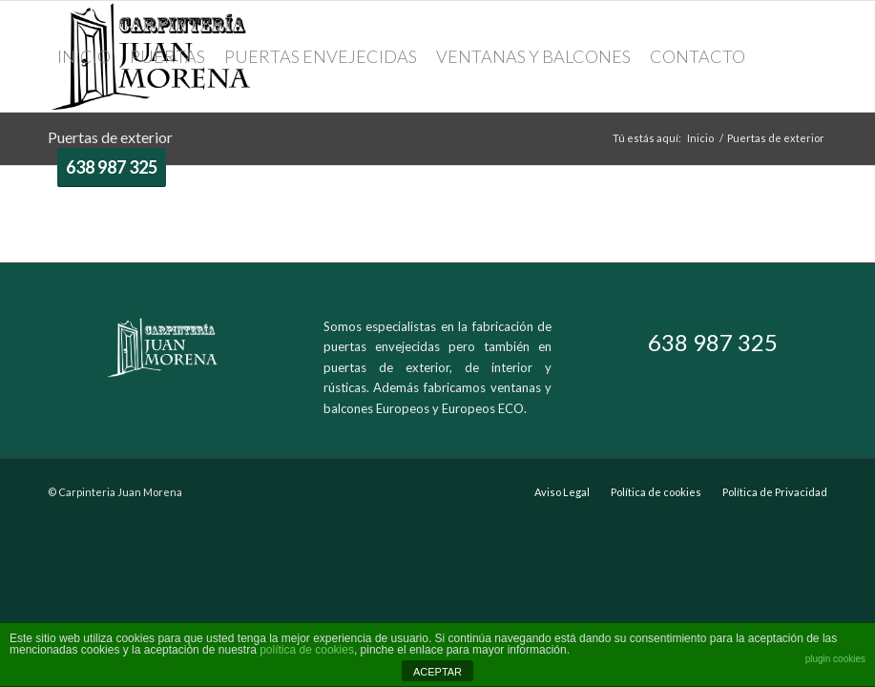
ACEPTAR (437, 671)
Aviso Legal (562, 492)
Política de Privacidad (774, 492)
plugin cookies (835, 659)
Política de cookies (656, 492)
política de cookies (307, 649)
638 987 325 (713, 342)
